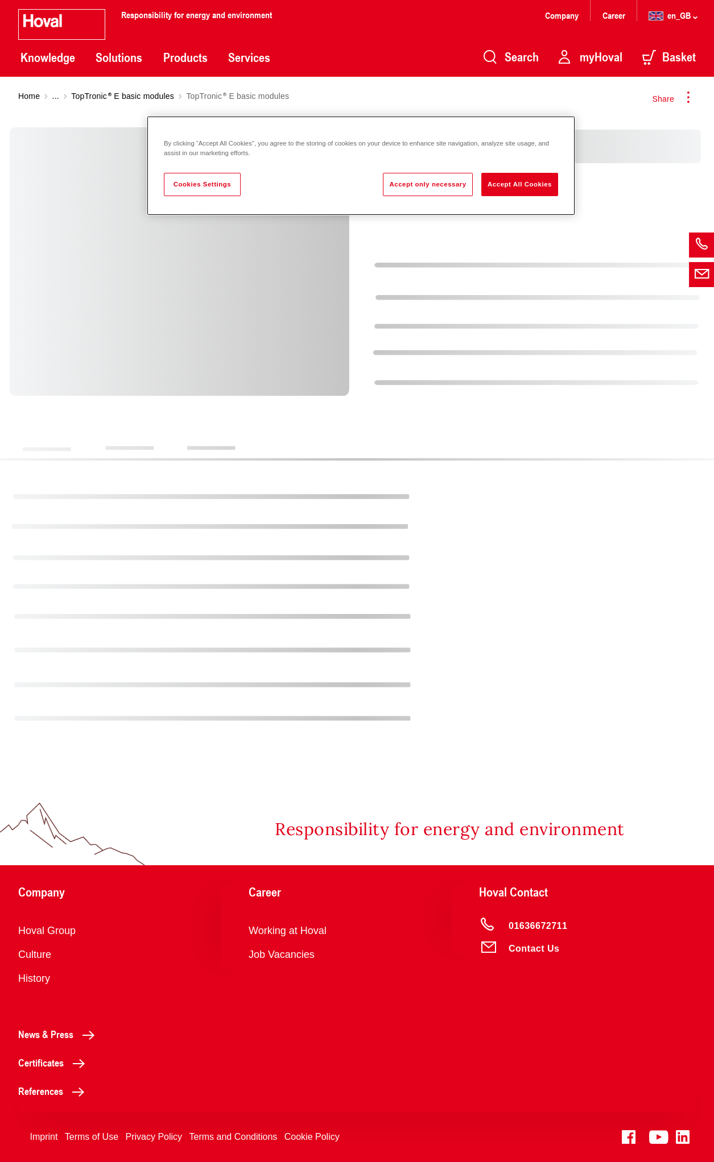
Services (249, 57)
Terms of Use (91, 1137)
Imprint (43, 1137)
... (55, 96)
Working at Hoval (288, 930)
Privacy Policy (154, 1137)
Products (185, 57)
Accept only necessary (427, 184)
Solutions (119, 57)
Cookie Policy (312, 1137)
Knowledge (47, 57)
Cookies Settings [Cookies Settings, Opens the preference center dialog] (202, 184)
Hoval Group (47, 930)
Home (29, 96)
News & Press (59, 1034)
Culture (34, 954)
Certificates (54, 1062)
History (34, 978)
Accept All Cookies (520, 184)
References (54, 1091)
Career (615, 15)
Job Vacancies (282, 954)
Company (563, 15)
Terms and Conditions (233, 1137)
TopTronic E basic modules (122, 96)
